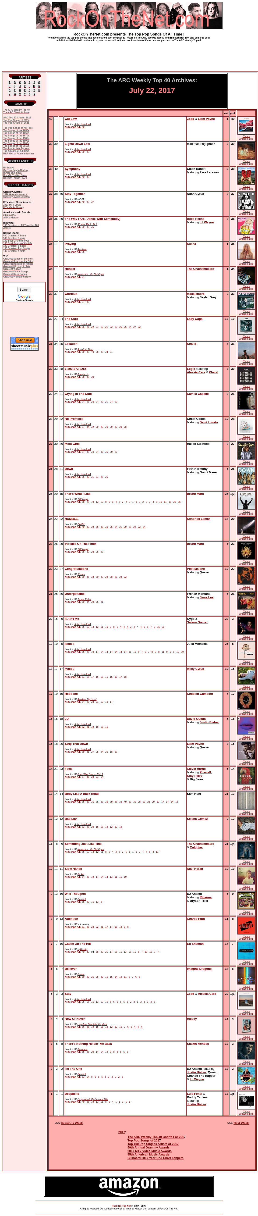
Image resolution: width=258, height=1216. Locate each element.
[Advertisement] (129, 54)
